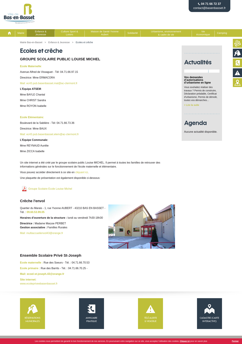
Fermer (235, 341)
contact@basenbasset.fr (209, 8)
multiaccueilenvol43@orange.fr (44, 233)
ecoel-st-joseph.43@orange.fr (45, 273)
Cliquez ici (185, 341)
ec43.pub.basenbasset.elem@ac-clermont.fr (52, 134)
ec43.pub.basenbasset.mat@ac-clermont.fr (51, 83)
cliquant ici (81, 172)
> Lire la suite (191, 105)
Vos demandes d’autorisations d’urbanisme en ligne (197, 80)
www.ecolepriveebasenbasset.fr (39, 283)
